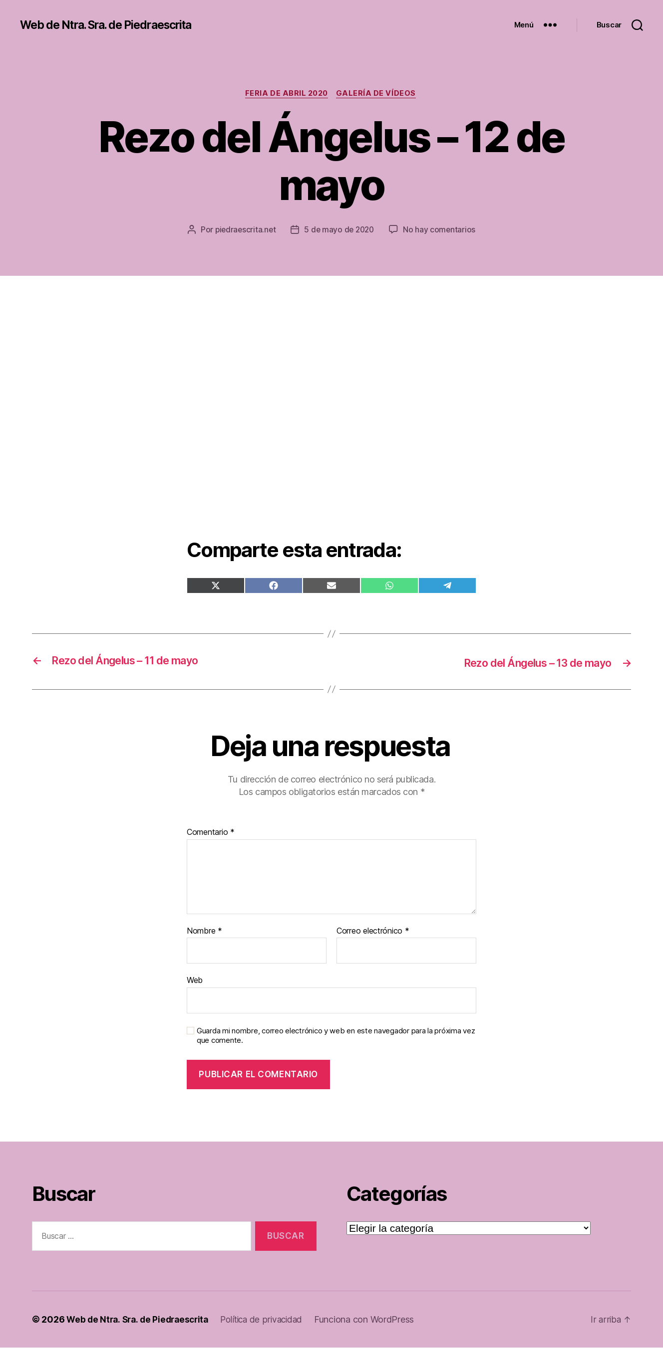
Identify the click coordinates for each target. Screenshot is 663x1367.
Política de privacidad (269, 1339)
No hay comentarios (338, 250)
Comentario (211, 851)
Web (195, 999)
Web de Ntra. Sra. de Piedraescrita (113, 25)
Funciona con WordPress (374, 1339)
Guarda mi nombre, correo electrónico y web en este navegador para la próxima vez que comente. (336, 1055)
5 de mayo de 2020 (390, 231)
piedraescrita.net (295, 231)
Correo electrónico (372, 950)
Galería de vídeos (379, 94)
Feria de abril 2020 (286, 94)
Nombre (204, 950)
